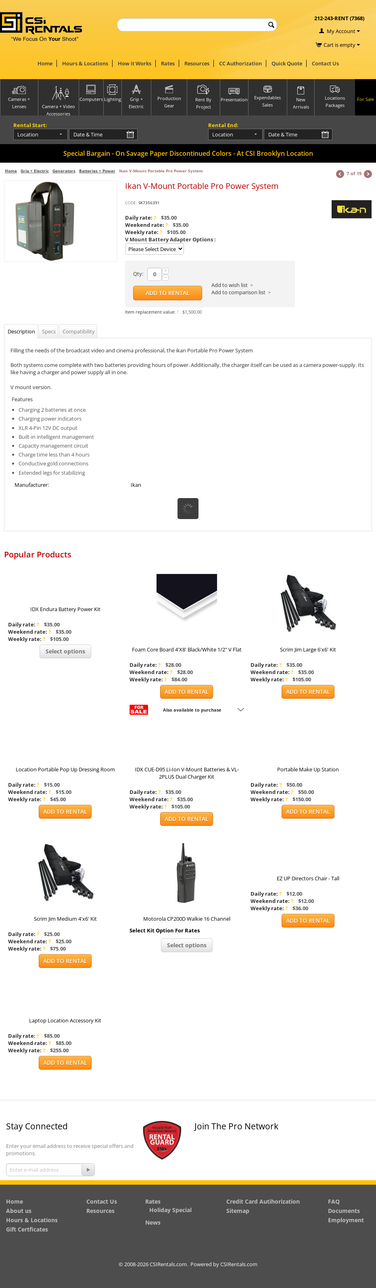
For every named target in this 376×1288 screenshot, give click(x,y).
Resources (196, 63)
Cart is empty (342, 44)
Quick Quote (287, 63)
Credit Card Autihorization (263, 1201)
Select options (65, 651)
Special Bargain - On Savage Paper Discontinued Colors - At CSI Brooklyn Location (188, 153)
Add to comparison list (238, 292)
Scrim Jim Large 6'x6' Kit (308, 649)
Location (27, 134)
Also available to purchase (192, 710)
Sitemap (237, 1211)
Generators (63, 171)
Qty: (138, 273)
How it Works (134, 63)
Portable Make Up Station (308, 769)
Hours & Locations (85, 63)
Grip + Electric (35, 171)
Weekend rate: (146, 224)
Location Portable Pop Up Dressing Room (65, 769)
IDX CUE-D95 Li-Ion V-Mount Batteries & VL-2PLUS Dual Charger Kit (187, 773)
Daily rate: (140, 217)
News (153, 1222)
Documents (344, 1211)
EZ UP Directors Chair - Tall (308, 878)
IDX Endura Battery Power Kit (65, 609)
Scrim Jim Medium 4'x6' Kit (65, 918)
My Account (341, 31)
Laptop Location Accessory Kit (65, 1020)
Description (21, 331)
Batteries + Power (97, 171)
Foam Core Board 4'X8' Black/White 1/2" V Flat (187, 649)
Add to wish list (229, 285)
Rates (168, 63)
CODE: (131, 202)
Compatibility (79, 331)
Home (45, 63)
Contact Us (325, 63)
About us (18, 1211)
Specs (49, 331)
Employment (346, 1220)
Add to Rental (168, 293)
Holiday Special (170, 1210)
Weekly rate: (143, 232)
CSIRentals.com (238, 1264)
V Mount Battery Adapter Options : (170, 239)
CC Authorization (240, 63)
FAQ (334, 1201)
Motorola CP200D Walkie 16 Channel (186, 918)
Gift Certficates (27, 1229)
